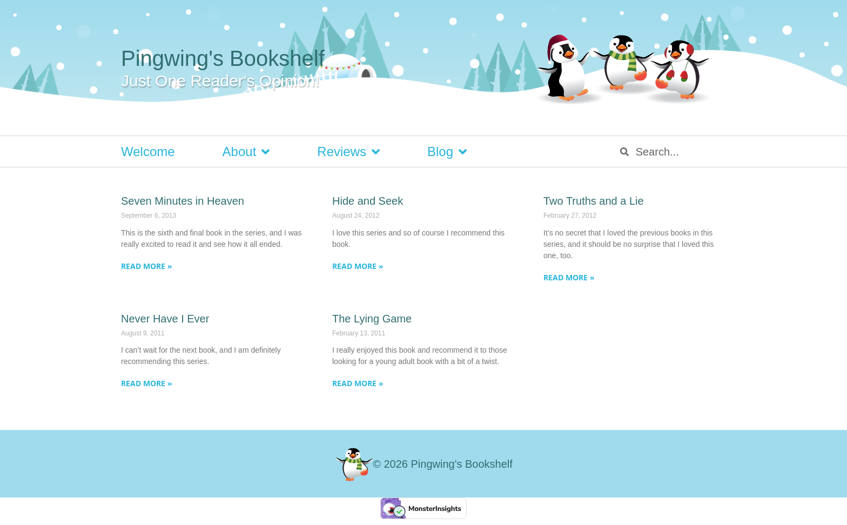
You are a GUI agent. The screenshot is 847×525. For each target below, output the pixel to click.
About (246, 152)
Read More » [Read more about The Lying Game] (358, 383)
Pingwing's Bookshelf (223, 58)
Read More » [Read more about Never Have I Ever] (146, 383)
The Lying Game (372, 319)
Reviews (348, 152)
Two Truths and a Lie (593, 201)
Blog (447, 152)
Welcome (148, 151)
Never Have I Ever (165, 319)
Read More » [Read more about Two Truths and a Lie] (569, 277)
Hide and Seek (367, 201)
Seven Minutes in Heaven (182, 201)
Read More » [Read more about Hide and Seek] (358, 266)
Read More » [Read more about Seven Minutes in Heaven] (146, 266)
